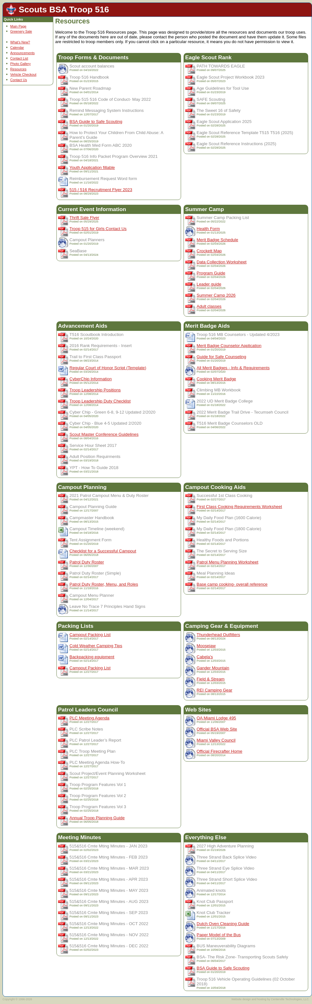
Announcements (22, 53)
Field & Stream (210, 679)
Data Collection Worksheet (222, 262)
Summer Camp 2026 (216, 295)
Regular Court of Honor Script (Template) (107, 367)
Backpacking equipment (91, 656)
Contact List (19, 58)
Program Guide (211, 273)
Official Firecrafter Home (219, 751)
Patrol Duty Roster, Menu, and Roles (103, 584)
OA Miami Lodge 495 (216, 718)
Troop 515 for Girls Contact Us (98, 228)
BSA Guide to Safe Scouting (95, 121)
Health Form (208, 228)
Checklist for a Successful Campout (102, 551)
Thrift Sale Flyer (84, 217)
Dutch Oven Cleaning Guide (223, 923)
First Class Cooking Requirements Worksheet (239, 506)
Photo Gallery (20, 64)
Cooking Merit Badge (216, 378)
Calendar (17, 47)
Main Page (18, 26)
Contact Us (18, 80)
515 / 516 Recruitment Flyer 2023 (100, 189)
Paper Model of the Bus (219, 934)
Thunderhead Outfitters (218, 634)
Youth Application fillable (92, 167)
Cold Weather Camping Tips (95, 645)
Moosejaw (206, 645)
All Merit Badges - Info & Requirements (233, 367)
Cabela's (205, 656)
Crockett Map (209, 250)
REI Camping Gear (214, 690)
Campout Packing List (90, 634)
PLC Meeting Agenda (89, 718)
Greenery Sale (21, 31)
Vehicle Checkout (23, 74)
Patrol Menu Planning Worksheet (227, 562)
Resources (18, 69)
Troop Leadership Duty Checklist (100, 401)
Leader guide (209, 284)
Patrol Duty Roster (86, 562)
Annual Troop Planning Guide (97, 817)
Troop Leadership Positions (95, 390)
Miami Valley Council (216, 740)
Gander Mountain (213, 668)
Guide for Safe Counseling (221, 356)
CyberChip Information (90, 378)
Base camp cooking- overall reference (232, 584)
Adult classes (209, 306)
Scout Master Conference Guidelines (104, 434)
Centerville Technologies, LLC (290, 999)
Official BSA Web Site (217, 729)
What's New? (20, 42)
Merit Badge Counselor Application (229, 345)
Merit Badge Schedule (217, 239)
